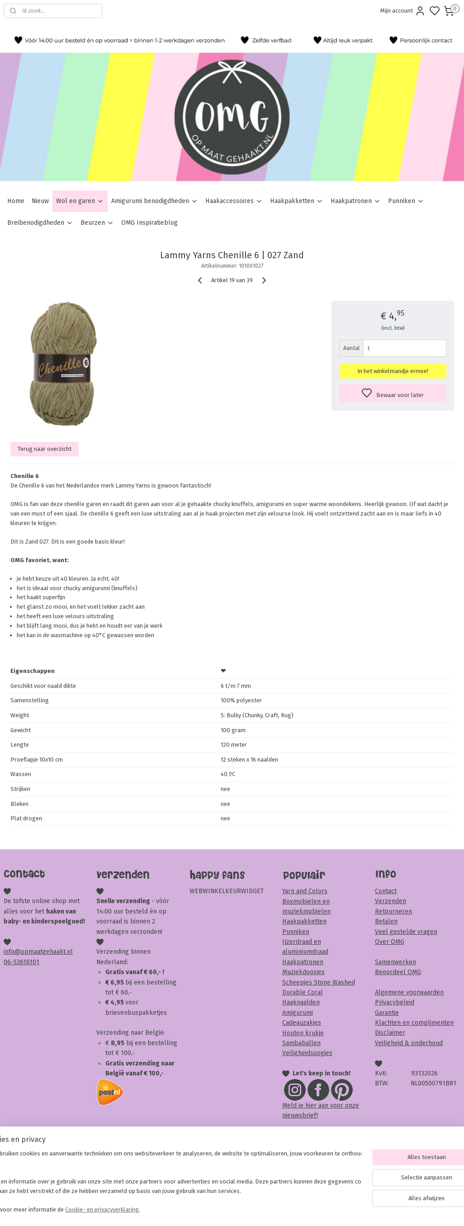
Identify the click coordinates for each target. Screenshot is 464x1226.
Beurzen (97, 223)
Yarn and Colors (304, 891)
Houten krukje (303, 1033)
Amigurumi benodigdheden (154, 201)
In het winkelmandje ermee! (392, 371)
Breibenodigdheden (40, 223)
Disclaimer (390, 1033)
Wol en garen (80, 201)
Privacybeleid (394, 1002)
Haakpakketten (296, 201)
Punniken (406, 201)
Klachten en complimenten (414, 1023)
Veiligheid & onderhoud (409, 1043)
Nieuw (40, 201)
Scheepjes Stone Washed (318, 982)
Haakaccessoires (234, 201)
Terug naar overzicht (44, 448)
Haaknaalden (301, 1002)
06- (9, 962)
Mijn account (403, 10)
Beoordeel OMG (398, 972)
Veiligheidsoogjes (307, 1053)
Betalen (386, 921)
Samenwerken (395, 962)
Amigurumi (297, 1013)
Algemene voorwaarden (409, 992)
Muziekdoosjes (303, 972)
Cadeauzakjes (301, 1023)
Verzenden (390, 901)
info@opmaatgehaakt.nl (38, 952)
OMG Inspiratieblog (149, 223)
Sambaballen (301, 1043)
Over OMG (389, 942)
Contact (386, 891)
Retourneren (393, 911)
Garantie (387, 1013)
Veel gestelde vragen (406, 932)
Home (15, 201)
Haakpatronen (356, 201)
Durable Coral (302, 992)
